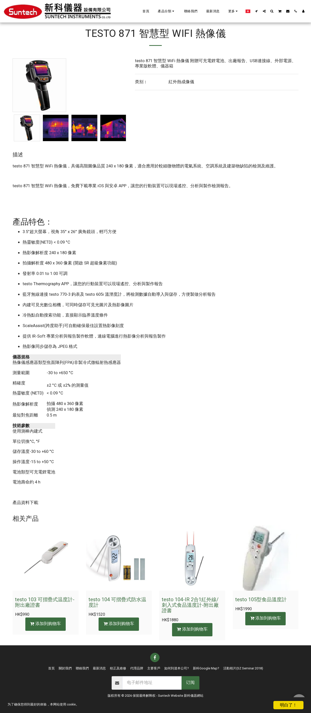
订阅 (190, 683)
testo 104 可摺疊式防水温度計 (117, 602)
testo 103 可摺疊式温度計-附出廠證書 (44, 602)
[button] (167, 11)
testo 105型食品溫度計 (261, 599)
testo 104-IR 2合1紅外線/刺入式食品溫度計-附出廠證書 (190, 605)
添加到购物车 (45, 624)
